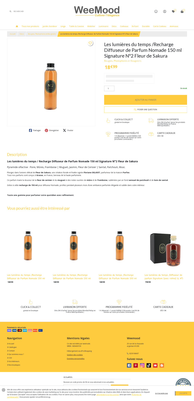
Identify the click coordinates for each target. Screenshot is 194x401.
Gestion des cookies (75, 355)
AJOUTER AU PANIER (145, 99)
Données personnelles (75, 358)
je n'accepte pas (161, 393)
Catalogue (11, 347)
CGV (9, 358)
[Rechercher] (10, 11)
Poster (68, 130)
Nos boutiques (13, 365)
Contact (11, 351)
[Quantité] (109, 88)
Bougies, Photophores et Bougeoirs (42, 34)
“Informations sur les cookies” (107, 394)
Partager (35, 130)
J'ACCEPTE (183, 393)
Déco (22, 34)
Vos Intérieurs (13, 361)
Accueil (12, 34)
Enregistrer (52, 130)
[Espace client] (164, 11)
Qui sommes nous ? (15, 354)
